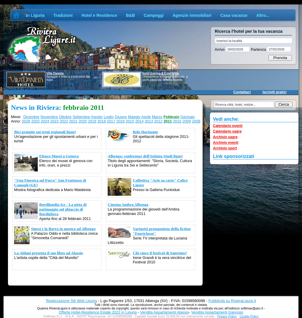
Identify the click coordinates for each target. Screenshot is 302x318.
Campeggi (154, 15)
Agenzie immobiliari (192, 15)
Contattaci (242, 92)
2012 (158, 121)
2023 (54, 121)
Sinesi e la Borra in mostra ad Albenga (63, 228)
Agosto (97, 117)
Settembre (81, 117)
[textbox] (253, 40)
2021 (73, 121)
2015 (130, 121)
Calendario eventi (227, 126)
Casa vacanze (233, 15)
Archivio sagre (225, 137)
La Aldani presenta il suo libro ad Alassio (48, 253)
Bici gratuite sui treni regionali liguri (45, 132)
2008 (196, 121)
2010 (177, 121)
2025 (35, 121)
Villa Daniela (55, 73)
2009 (187, 121)
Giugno (121, 117)
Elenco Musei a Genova (59, 156)
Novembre (49, 117)
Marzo (157, 117)
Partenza (258, 49)
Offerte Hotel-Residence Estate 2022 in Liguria (98, 312)
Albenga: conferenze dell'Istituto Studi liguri (145, 156)
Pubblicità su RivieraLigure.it (232, 301)
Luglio (109, 117)
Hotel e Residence (99, 15)
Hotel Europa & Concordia (160, 73)
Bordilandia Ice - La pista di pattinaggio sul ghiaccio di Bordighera (62, 209)
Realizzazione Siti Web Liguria (71, 301)
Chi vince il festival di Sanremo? (160, 253)
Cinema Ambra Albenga (128, 204)
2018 (101, 121)
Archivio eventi (225, 143)
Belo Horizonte (145, 132)
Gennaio (187, 117)
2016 (120, 121)
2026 (26, 121)
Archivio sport (225, 148)
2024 (45, 121)
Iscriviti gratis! (274, 92)
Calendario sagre (227, 131)
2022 (64, 121)
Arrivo (220, 49)
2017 (111, 121)
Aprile (146, 117)
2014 (139, 121)
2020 (82, 121)
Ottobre (65, 117)
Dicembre (31, 117)
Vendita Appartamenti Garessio (217, 312)
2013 (149, 121)
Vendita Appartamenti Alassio (164, 312)
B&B (130, 15)
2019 (92, 121)
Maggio (134, 117)
